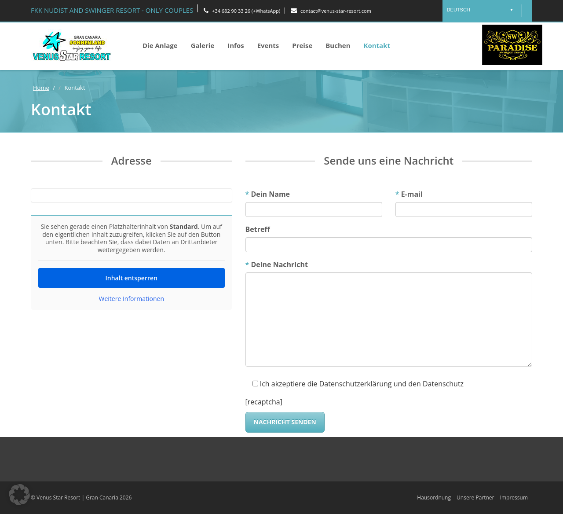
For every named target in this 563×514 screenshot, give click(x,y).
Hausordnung (434, 497)
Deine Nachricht (276, 264)
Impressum (514, 497)
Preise (302, 45)
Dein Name (267, 194)
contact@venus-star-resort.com (331, 10)
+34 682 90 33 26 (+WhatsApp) (242, 10)
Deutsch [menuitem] (458, 9)
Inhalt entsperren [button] (131, 278)
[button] (19, 494)
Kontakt (377, 45)
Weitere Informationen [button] (131, 299)
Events (268, 45)
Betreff (257, 229)
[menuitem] (480, 9)
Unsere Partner (475, 497)
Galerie (203, 45)
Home (41, 88)
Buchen (337, 45)
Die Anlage (160, 45)
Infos (235, 45)
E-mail (409, 194)
